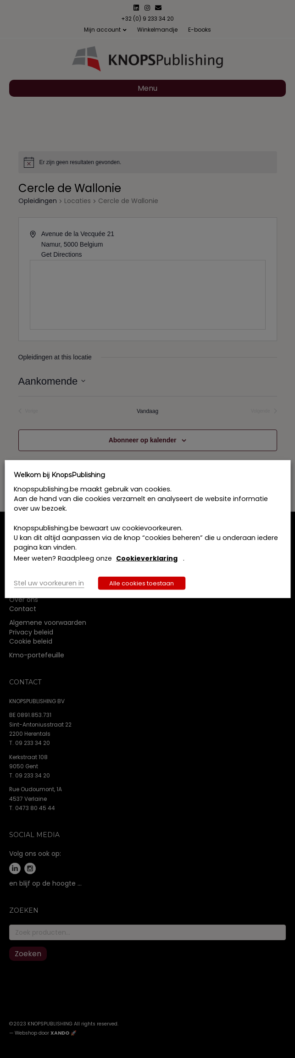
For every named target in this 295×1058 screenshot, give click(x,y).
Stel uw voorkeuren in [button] (49, 582)
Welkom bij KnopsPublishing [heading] (59, 475)
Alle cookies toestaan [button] (141, 583)
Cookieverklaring (147, 558)
